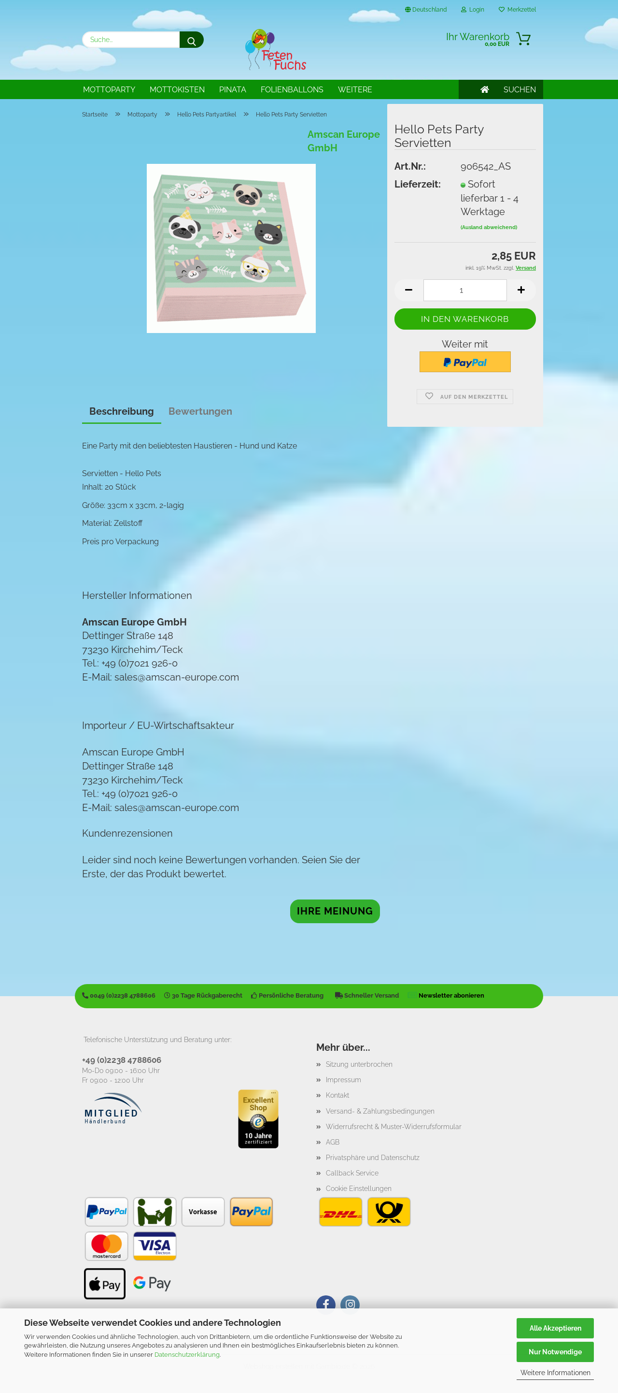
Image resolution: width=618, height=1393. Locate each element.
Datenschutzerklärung (187, 1354)
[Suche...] (192, 39)
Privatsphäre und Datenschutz (373, 1157)
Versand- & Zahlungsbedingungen (380, 1111)
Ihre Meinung (335, 911)
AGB (332, 1142)
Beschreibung (121, 411)
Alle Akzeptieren (555, 1328)
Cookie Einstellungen (359, 1188)
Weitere (355, 89)
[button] (408, 290)
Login (472, 9)
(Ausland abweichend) (489, 227)
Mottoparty (109, 89)
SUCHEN (520, 89)
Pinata (232, 89)
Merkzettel (517, 9)
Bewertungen (200, 411)
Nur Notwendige (555, 1352)
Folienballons (292, 89)
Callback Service (352, 1173)
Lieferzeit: (417, 184)
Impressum (343, 1080)
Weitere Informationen (555, 1373)
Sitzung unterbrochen (359, 1064)
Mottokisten (177, 89)
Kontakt (337, 1095)
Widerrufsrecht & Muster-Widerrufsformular (394, 1127)
